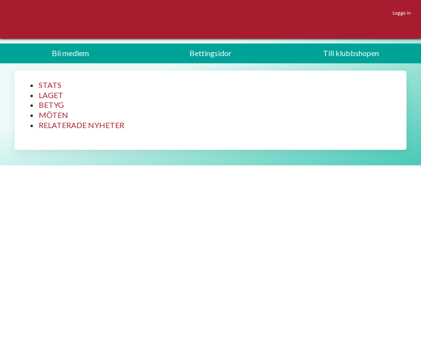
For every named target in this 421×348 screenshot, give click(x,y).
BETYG (51, 104)
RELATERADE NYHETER (81, 125)
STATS (50, 84)
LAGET (51, 95)
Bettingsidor (210, 53)
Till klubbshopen (351, 53)
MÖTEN (53, 114)
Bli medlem (70, 53)
